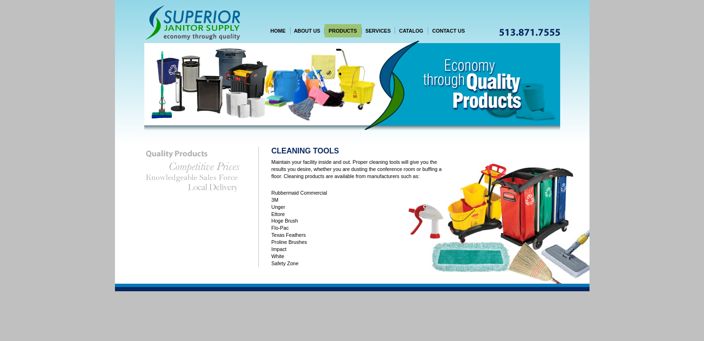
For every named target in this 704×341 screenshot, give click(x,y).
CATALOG (411, 31)
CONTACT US (448, 31)
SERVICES (378, 31)
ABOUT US (307, 31)
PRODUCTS (343, 31)
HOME (278, 31)
